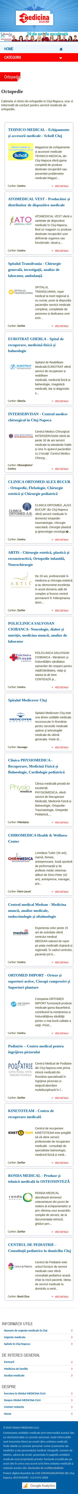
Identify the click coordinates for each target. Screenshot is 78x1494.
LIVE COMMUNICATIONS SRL (52, 1473)
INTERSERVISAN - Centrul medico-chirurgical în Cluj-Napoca (38, 417)
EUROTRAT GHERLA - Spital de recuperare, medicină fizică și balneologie (36, 345)
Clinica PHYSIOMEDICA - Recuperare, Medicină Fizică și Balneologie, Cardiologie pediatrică (36, 766)
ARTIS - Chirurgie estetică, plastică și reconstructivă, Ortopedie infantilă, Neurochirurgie (38, 558)
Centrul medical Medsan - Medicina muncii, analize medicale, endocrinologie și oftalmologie (37, 910)
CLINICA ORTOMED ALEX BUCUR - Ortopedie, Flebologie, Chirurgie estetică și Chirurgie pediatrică (39, 488)
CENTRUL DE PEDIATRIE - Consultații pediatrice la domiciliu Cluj (39, 1248)
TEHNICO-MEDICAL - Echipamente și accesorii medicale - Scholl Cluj (38, 133)
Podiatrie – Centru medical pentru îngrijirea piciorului (36, 1049)
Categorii (33, 57)
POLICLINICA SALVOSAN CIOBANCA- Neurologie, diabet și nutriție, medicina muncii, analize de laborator (37, 632)
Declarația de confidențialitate (46, 1468)
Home (33, 49)
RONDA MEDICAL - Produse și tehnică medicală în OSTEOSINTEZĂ (39, 1179)
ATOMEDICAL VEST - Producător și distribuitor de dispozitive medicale (39, 202)
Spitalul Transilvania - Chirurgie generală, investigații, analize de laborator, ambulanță (34, 269)
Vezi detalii (61, 186)
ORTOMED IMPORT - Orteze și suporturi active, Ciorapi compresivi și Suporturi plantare (39, 981)
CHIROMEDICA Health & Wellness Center (37, 838)
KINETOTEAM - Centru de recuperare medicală (31, 1114)
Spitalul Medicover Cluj (27, 700)
